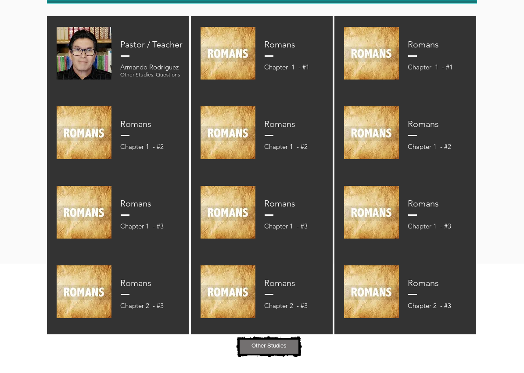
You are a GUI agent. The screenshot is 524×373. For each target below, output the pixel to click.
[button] (269, 346)
